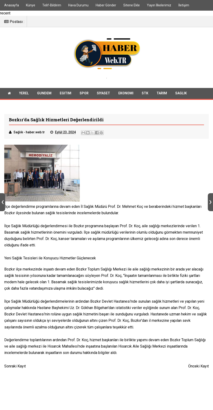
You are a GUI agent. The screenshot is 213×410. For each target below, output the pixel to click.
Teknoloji (37, 106)
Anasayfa (11, 5)
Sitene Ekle (131, 5)
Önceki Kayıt (198, 370)
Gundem (44, 96)
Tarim (162, 96)
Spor (84, 96)
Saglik (181, 96)
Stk (145, 96)
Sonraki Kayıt (15, 370)
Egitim (65, 96)
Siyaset (103, 96)
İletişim (183, 5)
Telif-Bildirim (51, 5)
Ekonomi (125, 96)
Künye (30, 5)
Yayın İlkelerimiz (159, 5)
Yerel (24, 96)
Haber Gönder (106, 5)
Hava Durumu (78, 5)
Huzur (13, 106)
